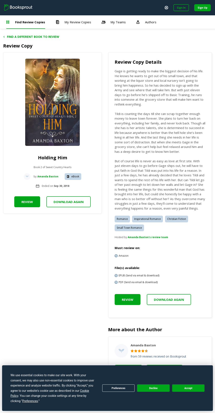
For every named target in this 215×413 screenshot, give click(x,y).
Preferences (118, 388)
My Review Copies (73, 22)
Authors (146, 22)
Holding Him (52, 157)
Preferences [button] (30, 401)
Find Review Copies (25, 22)
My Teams (114, 22)
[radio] (132, 350)
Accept (188, 388)
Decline (153, 388)
